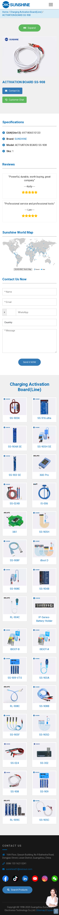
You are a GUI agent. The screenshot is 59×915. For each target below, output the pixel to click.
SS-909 (44, 791)
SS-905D (44, 734)
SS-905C (44, 819)
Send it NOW (29, 362)
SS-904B (44, 588)
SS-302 (44, 763)
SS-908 (15, 791)
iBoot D (44, 560)
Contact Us (12, 90)
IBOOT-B (15, 649)
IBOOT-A (44, 649)
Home (5, 12)
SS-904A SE (15, 446)
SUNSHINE (21, 138)
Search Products (17, 890)
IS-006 (44, 503)
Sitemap (41, 910)
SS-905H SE (44, 446)
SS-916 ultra (44, 418)
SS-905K (15, 418)
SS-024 (15, 763)
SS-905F (15, 734)
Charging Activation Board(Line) (26, 12)
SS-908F (15, 560)
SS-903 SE (15, 474)
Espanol (29, 28)
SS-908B (44, 706)
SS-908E (15, 588)
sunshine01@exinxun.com (19, 869)
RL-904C (15, 617)
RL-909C (15, 819)
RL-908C (15, 706)
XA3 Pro (44, 474)
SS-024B (15, 503)
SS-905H (44, 531)
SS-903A (44, 677)
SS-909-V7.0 (15, 677)
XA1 (14, 531)
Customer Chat (14, 99)
